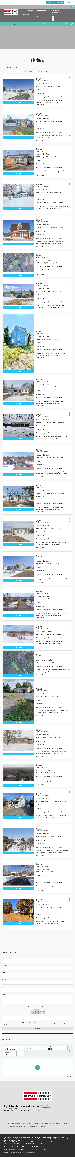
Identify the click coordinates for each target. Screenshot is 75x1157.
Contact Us (42, 24)
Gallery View (27, 71)
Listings (13, 24)
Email (53, 14)
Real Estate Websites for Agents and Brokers (27, 1152)
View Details (40, 104)
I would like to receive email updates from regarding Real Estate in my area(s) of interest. (37, 1023)
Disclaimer (32, 1126)
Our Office (35, 24)
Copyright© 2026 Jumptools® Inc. (10, 1152)
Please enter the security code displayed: (37, 1006)
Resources (20, 24)
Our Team (27, 24)
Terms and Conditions (41, 1126)
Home (8, 24)
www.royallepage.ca (17, 1126)
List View (43, 71)
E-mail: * (4, 972)
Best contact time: (7, 987)
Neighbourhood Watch (61, 1123)
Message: (5, 994)
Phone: (4, 979)
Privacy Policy (26, 1126)
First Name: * (5, 958)
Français (72, 6)
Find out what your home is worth (47, 1123)
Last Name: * (5, 965)
